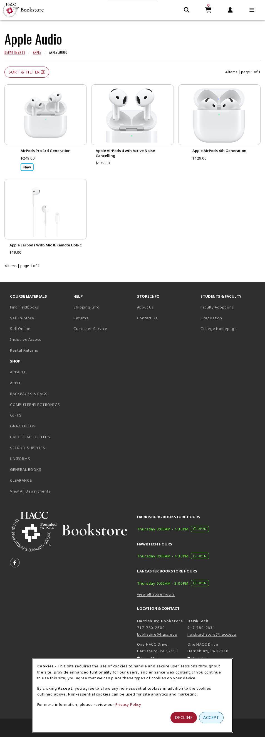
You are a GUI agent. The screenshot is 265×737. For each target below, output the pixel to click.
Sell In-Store (22, 317)
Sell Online (20, 328)
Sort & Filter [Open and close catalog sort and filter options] (27, 72)
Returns (80, 317)
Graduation (211, 317)
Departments (14, 52)
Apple (37, 52)
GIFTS (16, 415)
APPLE (15, 382)
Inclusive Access (25, 339)
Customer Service (90, 328)
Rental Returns (24, 350)
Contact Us (147, 317)
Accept (211, 717)
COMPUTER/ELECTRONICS (35, 404)
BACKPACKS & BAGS (29, 393)
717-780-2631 (201, 627)
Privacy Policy (128, 704)
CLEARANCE (21, 480)
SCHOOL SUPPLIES (27, 447)
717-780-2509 (151, 627)
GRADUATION (23, 426)
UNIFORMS (20, 458)
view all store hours (156, 594)
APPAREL (18, 371)
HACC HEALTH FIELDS (30, 436)
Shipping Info (86, 307)
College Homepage (229, 328)
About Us (145, 307)
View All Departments (30, 491)
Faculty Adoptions (217, 307)
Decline (184, 717)
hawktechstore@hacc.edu (211, 634)
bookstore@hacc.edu (157, 634)
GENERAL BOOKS (25, 469)
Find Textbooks (24, 307)
